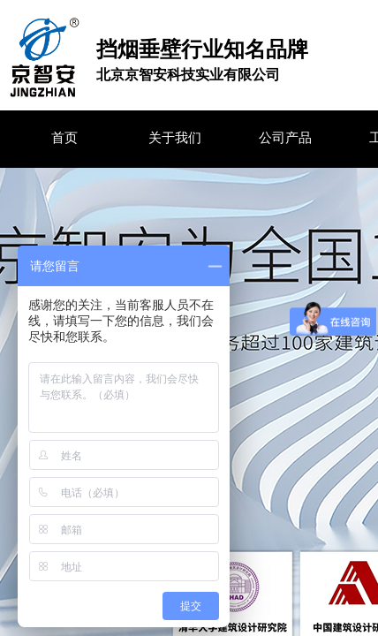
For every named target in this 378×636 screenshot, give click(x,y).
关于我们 (174, 138)
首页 (64, 138)
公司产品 (285, 138)
